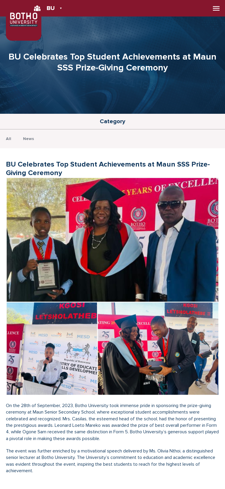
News (28, 138)
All (8, 138)
